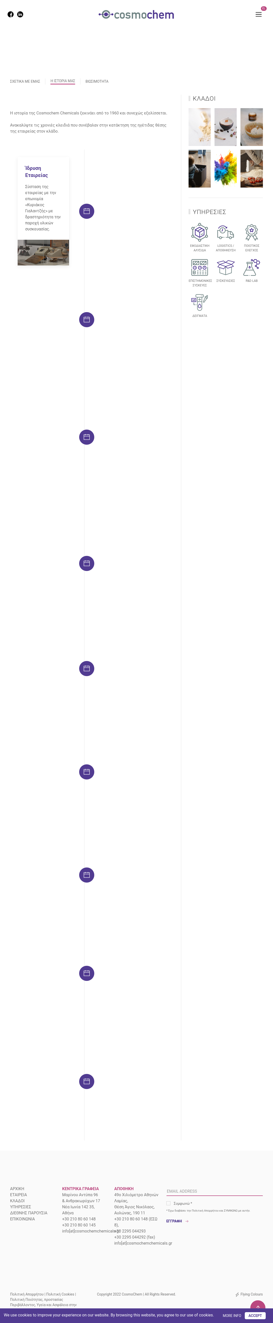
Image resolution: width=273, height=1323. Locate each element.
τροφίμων (28, 880)
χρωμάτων (138, 778)
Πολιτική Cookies (60, 1294)
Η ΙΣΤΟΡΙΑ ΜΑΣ (62, 81)
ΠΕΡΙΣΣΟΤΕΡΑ (128, 574)
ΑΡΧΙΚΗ (17, 1188)
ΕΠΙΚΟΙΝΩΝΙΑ (22, 1219)
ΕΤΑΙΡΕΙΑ (18, 1194)
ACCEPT (255, 1316)
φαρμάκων (29, 874)
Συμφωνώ (183, 1203)
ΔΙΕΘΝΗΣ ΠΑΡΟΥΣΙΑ (28, 1213)
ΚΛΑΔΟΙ (17, 1200)
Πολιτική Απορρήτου (205, 1210)
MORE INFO (232, 1316)
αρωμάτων (29, 868)
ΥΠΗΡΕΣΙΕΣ (20, 1207)
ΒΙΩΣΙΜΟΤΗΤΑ (96, 81)
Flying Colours (251, 1294)
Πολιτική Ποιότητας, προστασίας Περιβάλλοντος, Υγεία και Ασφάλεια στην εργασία (43, 1305)
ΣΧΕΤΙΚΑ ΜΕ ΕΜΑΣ (25, 81)
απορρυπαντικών (128, 772)
